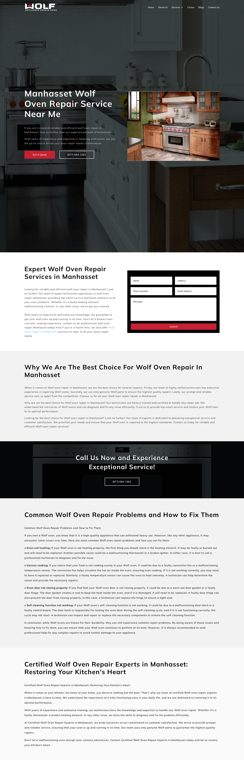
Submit (173, 326)
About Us (163, 7)
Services (176, 7)
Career (190, 7)
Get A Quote (40, 154)
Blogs (201, 7)
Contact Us (214, 7)
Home (151, 7)
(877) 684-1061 (77, 154)
